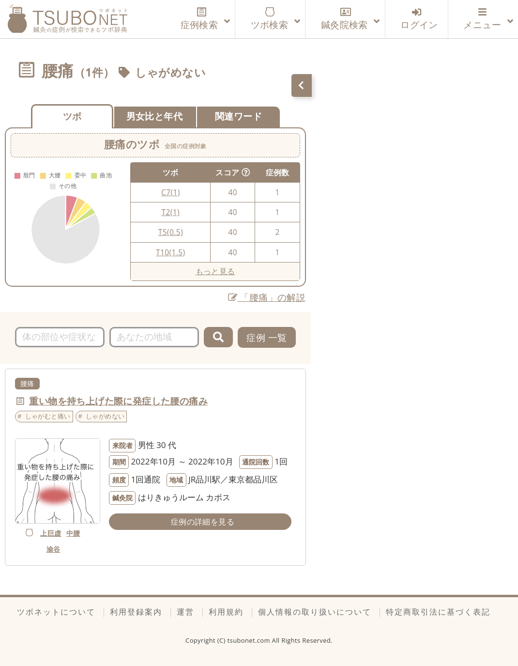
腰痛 (27, 383)
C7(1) (170, 192)
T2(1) (171, 212)
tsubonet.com (250, 640)
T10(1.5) (170, 252)
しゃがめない (170, 72)
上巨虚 (50, 533)
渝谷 (53, 549)
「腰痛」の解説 (267, 297)
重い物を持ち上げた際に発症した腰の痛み (118, 401)
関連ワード (238, 116)
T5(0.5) (170, 232)
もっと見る (215, 271)
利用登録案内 (136, 611)
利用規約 (226, 611)
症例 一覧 (266, 337)
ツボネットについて (56, 611)
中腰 (73, 533)
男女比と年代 (154, 116)
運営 (185, 611)
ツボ (72, 116)
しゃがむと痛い (48, 416)
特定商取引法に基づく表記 (438, 611)
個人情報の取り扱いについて (314, 611)
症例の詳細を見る (202, 521)
